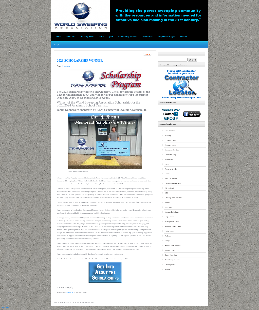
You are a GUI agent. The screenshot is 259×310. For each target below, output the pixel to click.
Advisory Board (87, 36)
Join (111, 36)
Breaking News (170, 140)
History (167, 202)
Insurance (168, 207)
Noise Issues (169, 231)
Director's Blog (170, 155)
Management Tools (172, 221)
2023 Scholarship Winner (80, 60)
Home (58, 36)
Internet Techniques (172, 212)
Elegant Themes (88, 302)
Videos (167, 269)
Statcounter (5, 307)
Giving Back (169, 188)
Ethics (101, 36)
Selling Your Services (173, 245)
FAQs (56, 44)
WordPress (67, 302)
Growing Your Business (173, 198)
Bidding (168, 135)
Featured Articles (171, 169)
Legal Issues (169, 217)
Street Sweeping (171, 255)
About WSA (70, 36)
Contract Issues (170, 145)
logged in (69, 292)
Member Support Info (173, 226)
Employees (169, 159)
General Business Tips (173, 183)
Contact (183, 36)
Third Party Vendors (172, 260)
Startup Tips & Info (172, 250)
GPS (166, 193)
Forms (167, 174)
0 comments (66, 66)
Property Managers (166, 36)
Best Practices (170, 131)
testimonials (147, 36)
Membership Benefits (127, 36)
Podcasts (168, 236)
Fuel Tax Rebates (171, 178)
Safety (167, 241)
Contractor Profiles (172, 150)
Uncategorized (170, 265)
